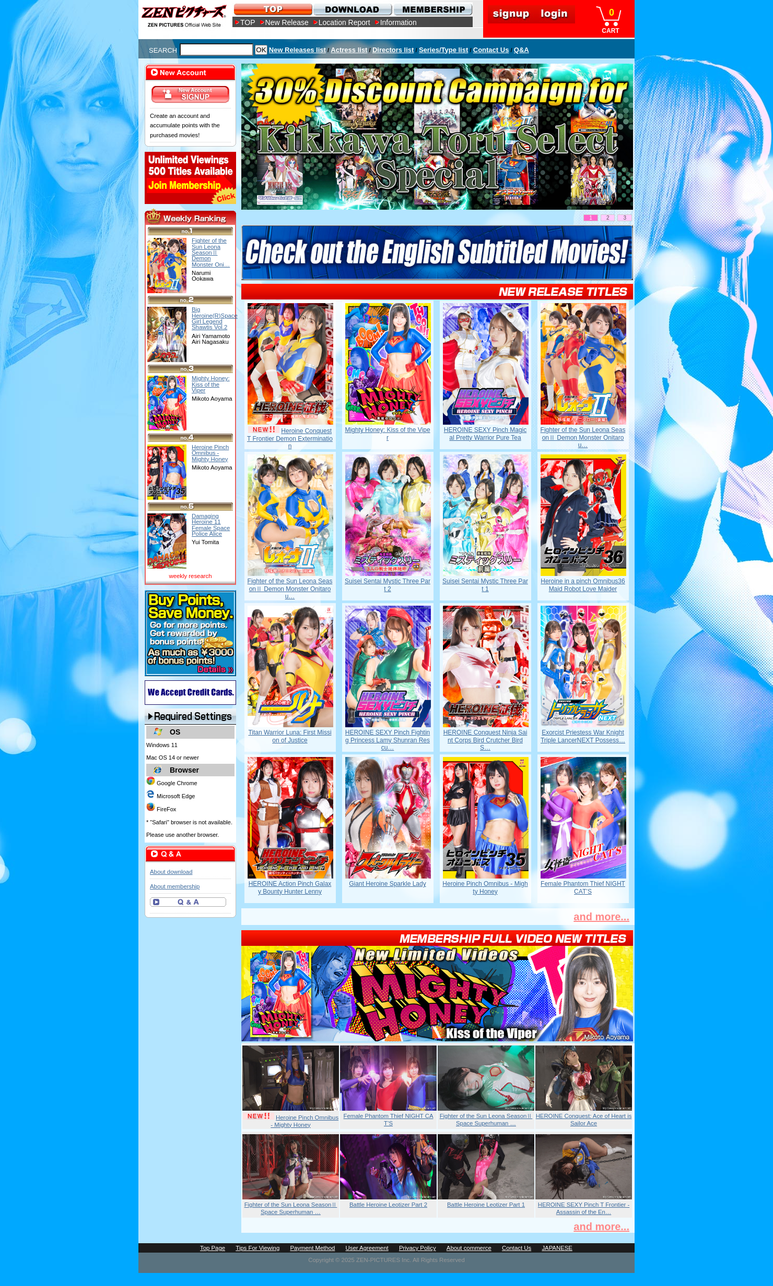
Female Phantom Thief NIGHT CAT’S (583, 887)
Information (398, 22)
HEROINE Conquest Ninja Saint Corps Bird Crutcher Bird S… (485, 740)
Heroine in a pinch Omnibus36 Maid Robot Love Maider (583, 585)
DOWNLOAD (352, 9)
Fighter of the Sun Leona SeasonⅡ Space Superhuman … (486, 1119)
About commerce (469, 1248)
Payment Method (312, 1248)
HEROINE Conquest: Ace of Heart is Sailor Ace (584, 1119)
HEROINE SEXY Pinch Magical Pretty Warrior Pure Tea (485, 433)
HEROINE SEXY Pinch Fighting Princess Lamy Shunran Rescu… (387, 740)
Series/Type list (443, 50)
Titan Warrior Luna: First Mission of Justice (289, 736)
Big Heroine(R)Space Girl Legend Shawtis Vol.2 (215, 318)
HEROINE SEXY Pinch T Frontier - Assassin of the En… (584, 1208)
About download (171, 872)
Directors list (393, 50)
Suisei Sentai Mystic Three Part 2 (387, 585)
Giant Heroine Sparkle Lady (387, 883)
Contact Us (491, 50)
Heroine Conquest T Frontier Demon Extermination (290, 438)
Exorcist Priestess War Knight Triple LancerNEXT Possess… (583, 736)
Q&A (521, 50)
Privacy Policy (417, 1248)
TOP (247, 22)
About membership (175, 886)
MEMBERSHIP (432, 9)
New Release (287, 22)
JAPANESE (557, 1248)
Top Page (212, 1248)
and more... (601, 916)
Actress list (349, 50)
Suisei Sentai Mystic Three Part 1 (485, 585)
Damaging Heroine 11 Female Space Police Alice (211, 525)
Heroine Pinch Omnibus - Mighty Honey (485, 887)
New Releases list (297, 50)
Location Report (344, 22)
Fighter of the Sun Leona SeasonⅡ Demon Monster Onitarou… (583, 437)
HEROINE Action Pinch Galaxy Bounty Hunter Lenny (290, 887)
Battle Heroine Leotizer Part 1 (486, 1204)
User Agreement (367, 1248)
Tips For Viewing (257, 1248)
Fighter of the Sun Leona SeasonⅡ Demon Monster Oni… (211, 252)
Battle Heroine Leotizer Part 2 (388, 1204)
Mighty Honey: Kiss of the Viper (387, 433)
